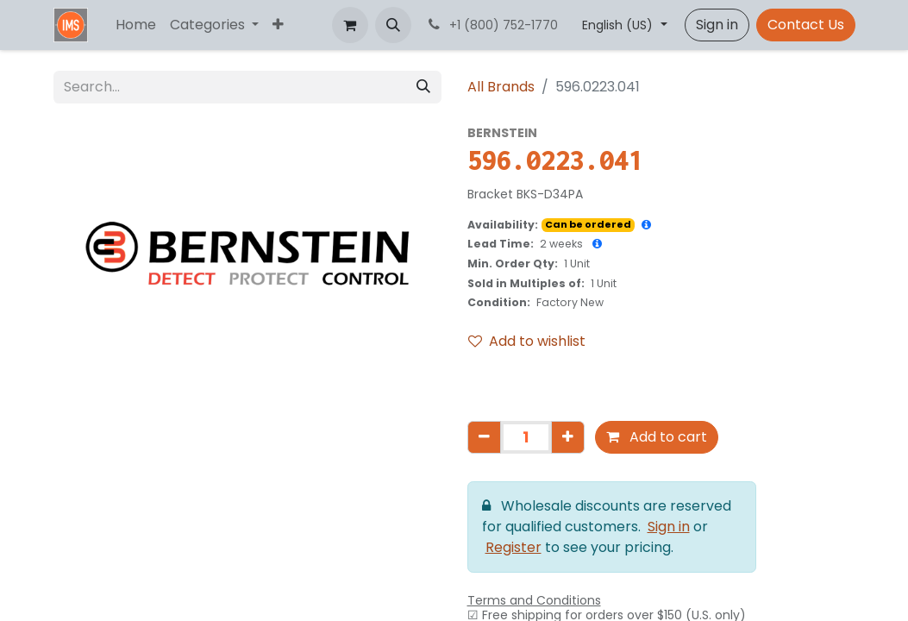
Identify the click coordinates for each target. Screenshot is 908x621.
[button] (393, 25)
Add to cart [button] (656, 437)
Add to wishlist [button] (527, 341)
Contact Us (805, 24)
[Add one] (568, 437)
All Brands (501, 87)
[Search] (423, 87)
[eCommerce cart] (350, 25)
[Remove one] (484, 437)
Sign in (717, 24)
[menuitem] (136, 25)
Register (513, 547)
